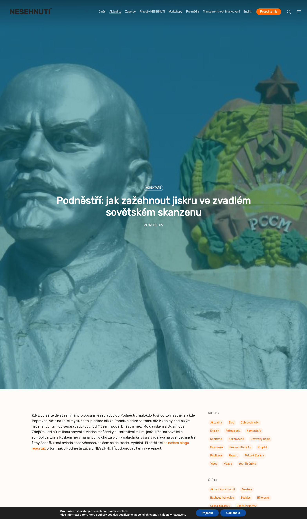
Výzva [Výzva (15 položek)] (228, 220)
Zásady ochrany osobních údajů (181, 481)
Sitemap (163, 488)
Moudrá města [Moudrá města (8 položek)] (252, 320)
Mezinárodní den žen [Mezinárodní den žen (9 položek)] (223, 320)
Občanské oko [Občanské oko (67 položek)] (243, 328)
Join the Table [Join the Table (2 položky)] (219, 304)
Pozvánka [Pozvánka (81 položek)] (216, 204)
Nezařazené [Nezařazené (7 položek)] (236, 196)
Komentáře (153, 66)
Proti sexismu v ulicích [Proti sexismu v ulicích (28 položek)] (252, 361)
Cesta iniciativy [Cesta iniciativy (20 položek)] (246, 262)
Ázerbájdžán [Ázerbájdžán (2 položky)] (245, 411)
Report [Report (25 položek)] (233, 212)
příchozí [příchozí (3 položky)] (234, 369)
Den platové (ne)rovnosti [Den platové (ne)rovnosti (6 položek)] (226, 271)
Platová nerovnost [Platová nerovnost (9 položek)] (222, 353)
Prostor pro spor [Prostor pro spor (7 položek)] (220, 361)
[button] (299, 12)
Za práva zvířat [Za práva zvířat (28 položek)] (220, 411)
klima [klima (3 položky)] (238, 304)
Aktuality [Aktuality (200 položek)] (216, 179)
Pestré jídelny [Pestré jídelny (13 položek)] (249, 345)
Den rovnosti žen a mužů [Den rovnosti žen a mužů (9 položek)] (226, 279)
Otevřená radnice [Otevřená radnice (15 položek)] (221, 345)
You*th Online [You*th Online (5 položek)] (247, 220)
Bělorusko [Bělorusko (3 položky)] (263, 254)
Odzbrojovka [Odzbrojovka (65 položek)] (218, 337)
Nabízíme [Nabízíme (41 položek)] (216, 196)
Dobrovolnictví (44, 452)
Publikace (39, 474)
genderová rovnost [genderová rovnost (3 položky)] (243, 295)
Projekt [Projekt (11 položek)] (262, 204)
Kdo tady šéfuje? (45, 466)
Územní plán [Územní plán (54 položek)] (218, 419)
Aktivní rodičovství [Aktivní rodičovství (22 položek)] (222, 246)
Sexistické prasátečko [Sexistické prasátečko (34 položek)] (224, 378)
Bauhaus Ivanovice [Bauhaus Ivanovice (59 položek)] (222, 254)
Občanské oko (105, 452)
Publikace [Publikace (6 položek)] (216, 369)
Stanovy (163, 474)
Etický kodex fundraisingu (177, 466)
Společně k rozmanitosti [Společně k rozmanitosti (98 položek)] (226, 386)
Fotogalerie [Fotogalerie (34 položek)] (233, 187)
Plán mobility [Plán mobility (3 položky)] (249, 353)
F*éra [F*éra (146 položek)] (213, 287)
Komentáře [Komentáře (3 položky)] (254, 187)
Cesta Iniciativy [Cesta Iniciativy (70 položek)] (220, 262)
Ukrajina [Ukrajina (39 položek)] (243, 402)
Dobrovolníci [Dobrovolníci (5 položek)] (256, 279)
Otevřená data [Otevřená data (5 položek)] (242, 337)
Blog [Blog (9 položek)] (231, 179)
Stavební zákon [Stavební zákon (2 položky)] (259, 386)
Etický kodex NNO (170, 459)
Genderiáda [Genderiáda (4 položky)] (217, 295)
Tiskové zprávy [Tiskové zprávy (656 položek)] (254, 212)
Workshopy (41, 459)
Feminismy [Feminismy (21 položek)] (231, 287)
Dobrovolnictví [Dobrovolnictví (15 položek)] (250, 179)
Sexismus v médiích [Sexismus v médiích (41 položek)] (258, 369)
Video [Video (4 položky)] (213, 220)
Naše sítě (163, 452)
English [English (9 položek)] (214, 187)
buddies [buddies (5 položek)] (246, 254)
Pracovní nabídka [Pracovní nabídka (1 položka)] (240, 204)
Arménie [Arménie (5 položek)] (246, 246)
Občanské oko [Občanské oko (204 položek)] (219, 328)
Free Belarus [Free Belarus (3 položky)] (252, 287)
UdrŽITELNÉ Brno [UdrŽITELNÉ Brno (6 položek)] (220, 402)
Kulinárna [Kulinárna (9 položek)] (248, 312)
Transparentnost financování (55, 481)
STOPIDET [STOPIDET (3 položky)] (216, 394)
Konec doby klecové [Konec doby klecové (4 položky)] (223, 312)
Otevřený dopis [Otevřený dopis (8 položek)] (260, 196)
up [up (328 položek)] (256, 402)
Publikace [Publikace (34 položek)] (216, 212)
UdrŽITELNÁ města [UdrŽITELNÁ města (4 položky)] (241, 394)
